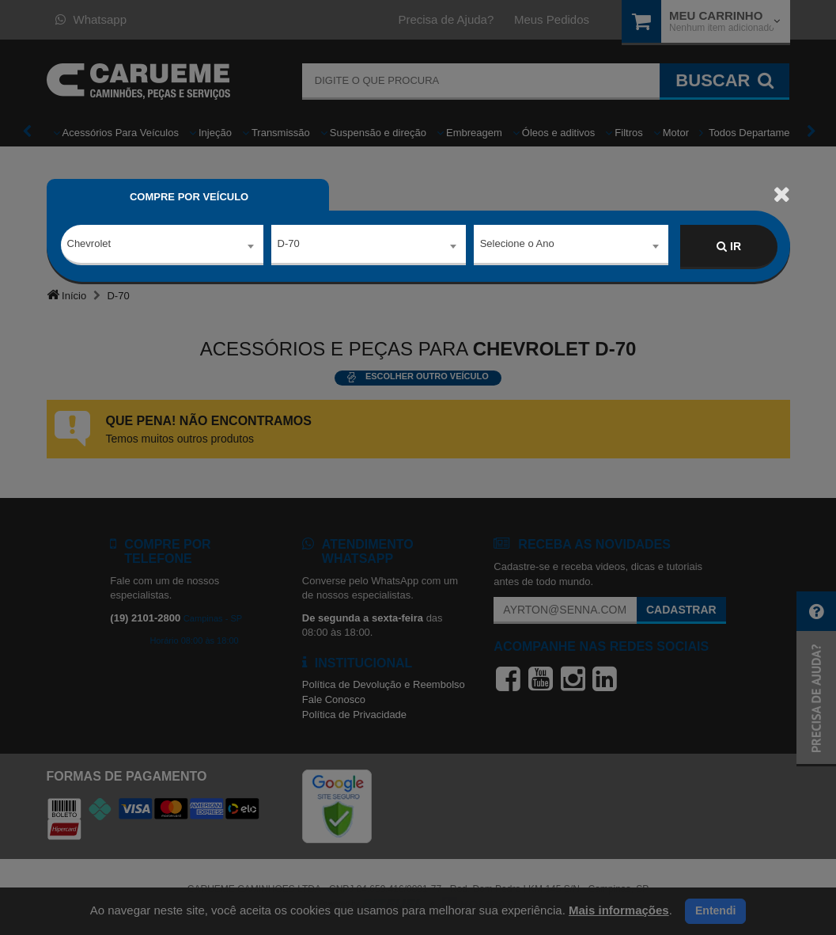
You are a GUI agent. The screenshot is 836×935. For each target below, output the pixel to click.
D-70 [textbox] (289, 246)
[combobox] (162, 247)
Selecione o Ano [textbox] (517, 246)
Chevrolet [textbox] (89, 246)
